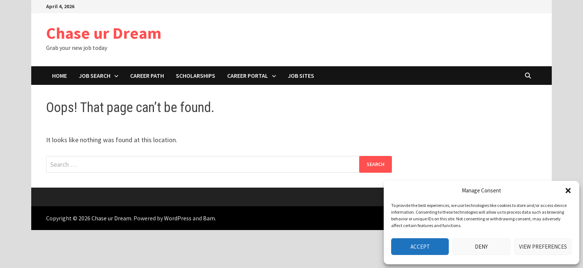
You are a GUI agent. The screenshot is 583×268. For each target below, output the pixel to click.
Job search (94, 75)
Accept (420, 246)
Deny (481, 246)
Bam (209, 218)
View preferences (543, 246)
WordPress (177, 218)
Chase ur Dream (103, 33)
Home (59, 75)
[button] (568, 190)
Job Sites (301, 75)
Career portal (247, 75)
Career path (147, 75)
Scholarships (195, 75)
